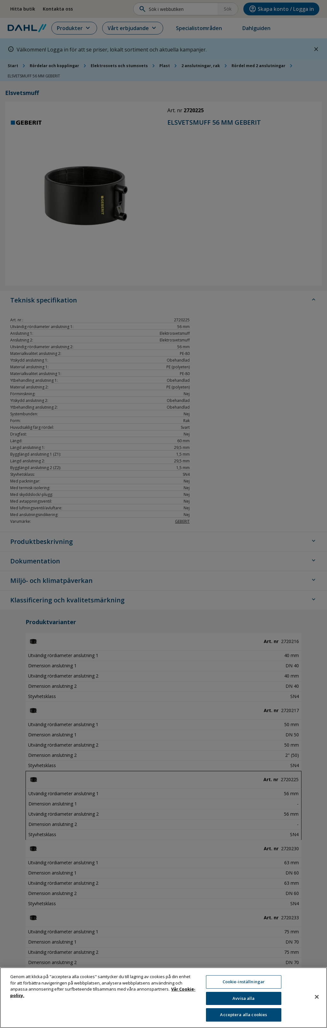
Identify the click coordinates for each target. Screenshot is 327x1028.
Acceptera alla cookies (243, 1014)
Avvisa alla (243, 998)
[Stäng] (317, 997)
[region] (163, 997)
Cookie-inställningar (244, 982)
